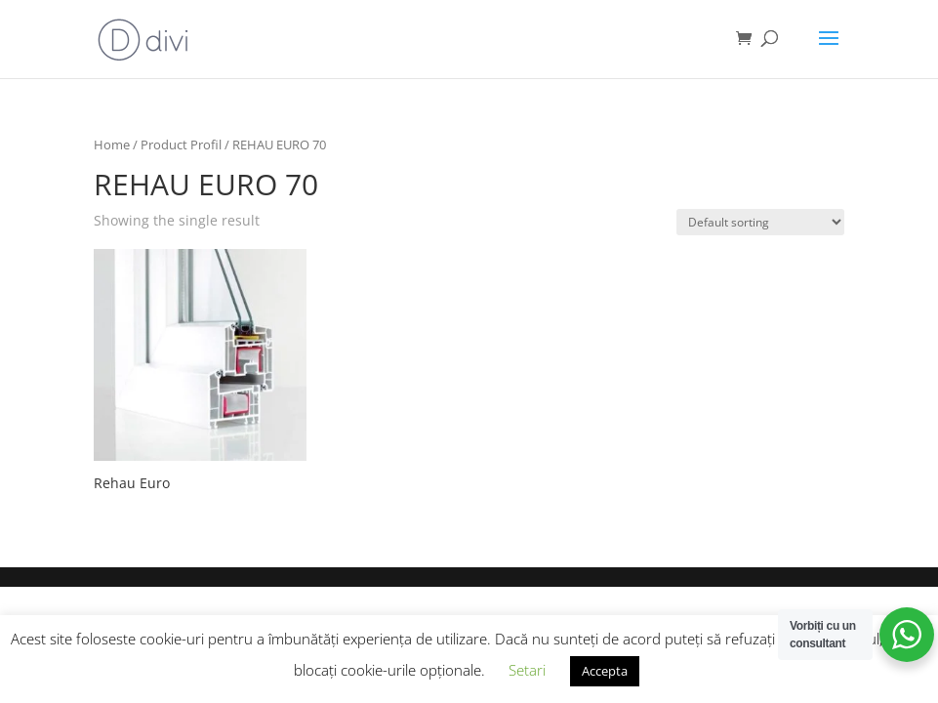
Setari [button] (527, 670)
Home (112, 144)
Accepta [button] (605, 671)
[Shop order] (760, 222)
